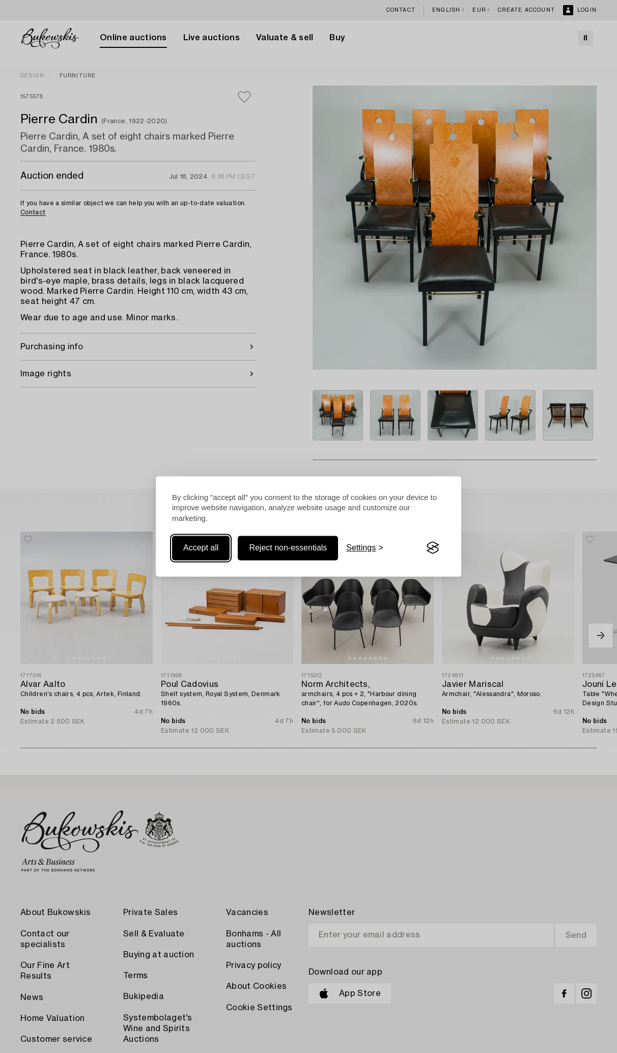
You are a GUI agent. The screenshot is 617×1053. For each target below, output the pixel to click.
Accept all (200, 547)
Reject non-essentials (288, 547)
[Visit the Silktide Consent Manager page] (432, 548)
